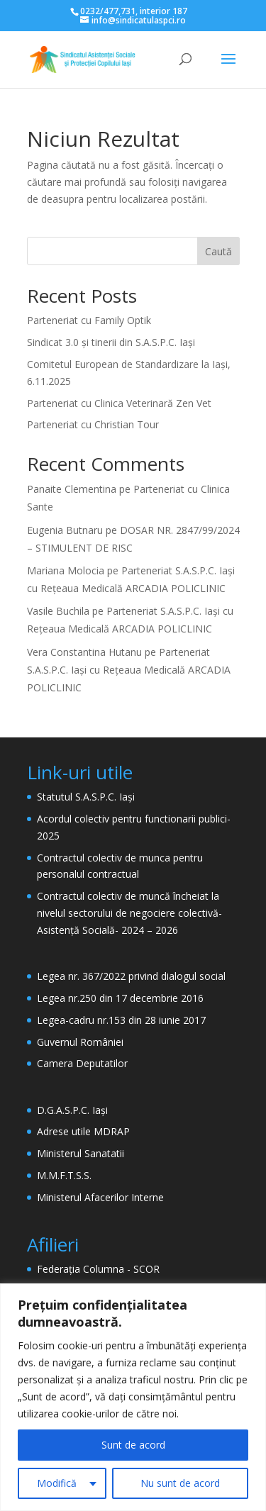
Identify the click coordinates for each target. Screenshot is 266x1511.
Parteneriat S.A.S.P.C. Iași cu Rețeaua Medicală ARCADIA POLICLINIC (129, 669)
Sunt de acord (133, 1444)
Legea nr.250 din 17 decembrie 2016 (120, 998)
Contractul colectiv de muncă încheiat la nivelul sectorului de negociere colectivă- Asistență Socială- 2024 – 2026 (129, 913)
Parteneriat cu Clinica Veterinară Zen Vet (119, 403)
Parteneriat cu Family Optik (89, 320)
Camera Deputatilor (82, 1063)
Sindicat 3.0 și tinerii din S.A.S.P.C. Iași (111, 342)
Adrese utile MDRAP (83, 1131)
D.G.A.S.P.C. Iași (72, 1110)
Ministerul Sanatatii (80, 1153)
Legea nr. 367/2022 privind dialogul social (131, 976)
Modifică (57, 1483)
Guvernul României (80, 1042)
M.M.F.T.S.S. (64, 1175)
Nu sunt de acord (180, 1483)
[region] (133, 1397)
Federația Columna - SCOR (98, 1269)
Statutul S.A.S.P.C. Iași (86, 796)
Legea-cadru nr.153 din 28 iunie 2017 (121, 1020)
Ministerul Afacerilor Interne (100, 1197)
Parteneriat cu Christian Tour (93, 424)
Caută (218, 251)
